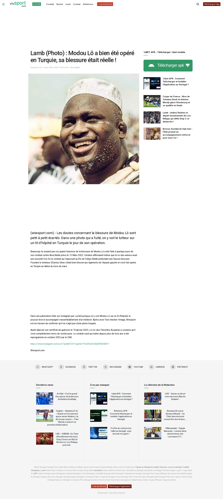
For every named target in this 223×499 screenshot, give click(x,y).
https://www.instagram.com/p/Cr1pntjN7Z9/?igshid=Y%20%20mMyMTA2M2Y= (69, 344)
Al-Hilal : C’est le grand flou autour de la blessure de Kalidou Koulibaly (67, 396)
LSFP (35, 474)
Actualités (98, 470)
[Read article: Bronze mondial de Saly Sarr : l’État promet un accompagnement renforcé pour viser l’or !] (152, 133)
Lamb (68, 4)
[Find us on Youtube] (135, 367)
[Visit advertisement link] (168, 65)
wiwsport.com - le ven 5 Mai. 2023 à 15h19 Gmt (49, 67)
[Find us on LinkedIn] (157, 367)
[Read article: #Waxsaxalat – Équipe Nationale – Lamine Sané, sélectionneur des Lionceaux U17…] (152, 433)
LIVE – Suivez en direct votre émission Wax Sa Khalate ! (175, 396)
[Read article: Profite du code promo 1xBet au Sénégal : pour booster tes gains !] (98, 433)
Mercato (163, 467)
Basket (59, 4)
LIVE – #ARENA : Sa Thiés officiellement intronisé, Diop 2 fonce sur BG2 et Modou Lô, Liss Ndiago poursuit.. (67, 439)
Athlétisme (88, 4)
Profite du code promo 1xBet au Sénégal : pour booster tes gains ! (121, 431)
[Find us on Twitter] (89, 367)
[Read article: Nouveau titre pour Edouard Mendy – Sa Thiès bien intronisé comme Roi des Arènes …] (152, 416)
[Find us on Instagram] (112, 367)
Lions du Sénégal (175, 467)
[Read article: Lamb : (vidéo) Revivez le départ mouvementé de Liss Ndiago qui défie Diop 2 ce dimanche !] (152, 117)
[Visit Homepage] (18, 4)
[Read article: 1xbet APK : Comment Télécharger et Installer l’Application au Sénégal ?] (152, 83)
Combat (76, 4)
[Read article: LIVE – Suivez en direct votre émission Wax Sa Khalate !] (152, 398)
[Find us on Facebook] (67, 367)
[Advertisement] (111, 27)
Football (50, 4)
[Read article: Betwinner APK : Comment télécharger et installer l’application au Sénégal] (98, 416)
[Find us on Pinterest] (179, 367)
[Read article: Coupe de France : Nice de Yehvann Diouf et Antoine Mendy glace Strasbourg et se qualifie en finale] (152, 101)
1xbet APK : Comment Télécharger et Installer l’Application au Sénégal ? (176, 81)
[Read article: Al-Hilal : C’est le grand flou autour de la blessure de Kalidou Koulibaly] (44, 398)
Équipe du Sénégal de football (147, 467)
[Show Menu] (3, 4)
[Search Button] (198, 4)
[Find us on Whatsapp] (44, 367)
